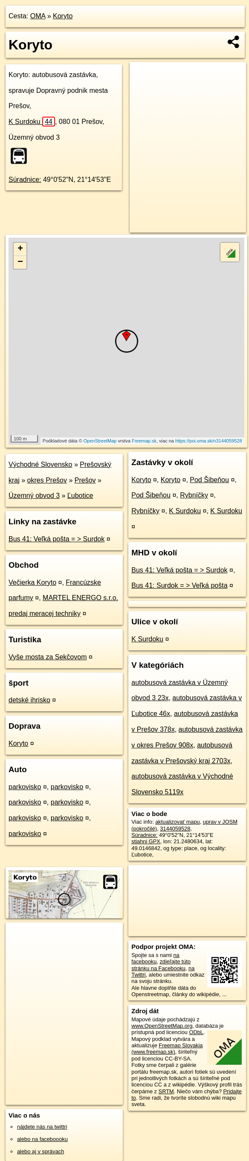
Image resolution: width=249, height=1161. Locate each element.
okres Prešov (47, 480)
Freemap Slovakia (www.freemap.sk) (167, 1048)
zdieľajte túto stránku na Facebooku (161, 964)
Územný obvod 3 (34, 495)
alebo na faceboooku (42, 1139)
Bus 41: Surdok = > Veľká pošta (179, 585)
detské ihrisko (29, 700)
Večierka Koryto (32, 582)
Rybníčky (194, 495)
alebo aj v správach (40, 1151)
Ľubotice (80, 495)
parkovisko (25, 786)
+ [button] (20, 249)
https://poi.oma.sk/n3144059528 (208, 440)
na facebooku (155, 958)
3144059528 (175, 828)
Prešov (85, 480)
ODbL (196, 1032)
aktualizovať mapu (177, 822)
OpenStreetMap (100, 440)
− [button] (20, 262)
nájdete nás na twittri (42, 1127)
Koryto (62, 16)
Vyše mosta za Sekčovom (48, 657)
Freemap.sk (144, 440)
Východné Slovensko (40, 464)
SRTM (166, 1091)
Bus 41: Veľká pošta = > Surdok (56, 539)
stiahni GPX (145, 841)
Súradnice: (25, 179)
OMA (38, 16)
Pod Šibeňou (209, 479)
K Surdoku (32, 121)
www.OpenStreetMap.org (161, 1026)
